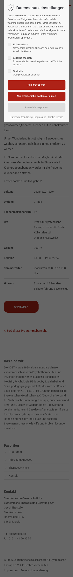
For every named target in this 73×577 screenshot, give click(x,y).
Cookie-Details (55, 117)
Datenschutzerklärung (21, 117)
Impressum (40, 117)
